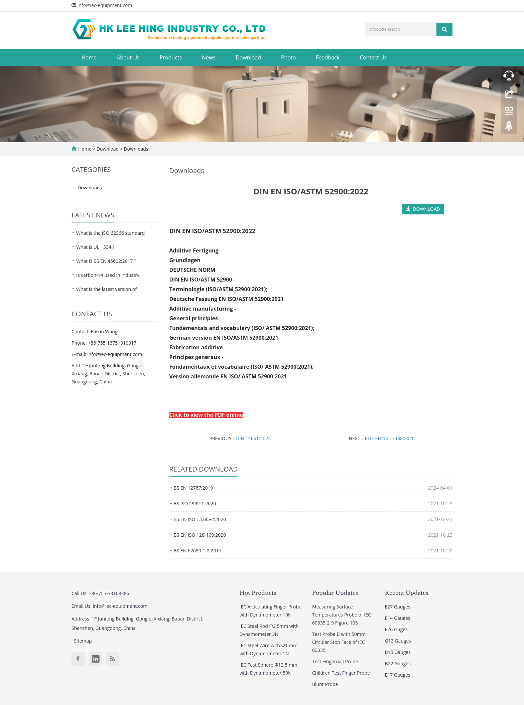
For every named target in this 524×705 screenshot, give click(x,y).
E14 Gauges (397, 618)
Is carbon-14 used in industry (107, 275)
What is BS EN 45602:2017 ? (106, 261)
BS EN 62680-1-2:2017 (198, 550)
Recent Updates (406, 592)
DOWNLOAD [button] (423, 209)
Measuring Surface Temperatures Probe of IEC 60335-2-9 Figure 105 (341, 614)
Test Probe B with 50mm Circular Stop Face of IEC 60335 (339, 642)
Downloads (135, 149)
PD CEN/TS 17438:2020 (390, 438)
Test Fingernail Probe (335, 661)
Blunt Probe (325, 684)
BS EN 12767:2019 (193, 488)
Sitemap (83, 641)
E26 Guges (396, 629)
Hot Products (258, 592)
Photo (288, 57)
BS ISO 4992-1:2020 (195, 503)
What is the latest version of (106, 289)
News (209, 57)
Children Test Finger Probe (341, 673)
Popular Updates (335, 592)
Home (89, 57)
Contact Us (373, 57)
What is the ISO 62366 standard (110, 233)
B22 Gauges (398, 663)
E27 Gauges (397, 606)
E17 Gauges (397, 675)
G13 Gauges (398, 641)
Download (248, 57)
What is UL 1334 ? (95, 247)
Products (171, 57)
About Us (128, 57)
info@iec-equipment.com (105, 5)
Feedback (328, 57)
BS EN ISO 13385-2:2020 (200, 519)
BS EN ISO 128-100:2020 (200, 535)
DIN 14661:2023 (253, 438)
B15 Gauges (398, 652)
